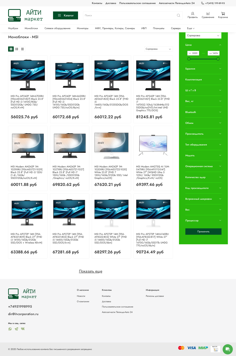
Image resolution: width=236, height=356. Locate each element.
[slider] (188, 58)
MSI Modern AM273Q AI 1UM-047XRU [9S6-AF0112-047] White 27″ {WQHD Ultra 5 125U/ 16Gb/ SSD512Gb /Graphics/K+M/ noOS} (152, 172)
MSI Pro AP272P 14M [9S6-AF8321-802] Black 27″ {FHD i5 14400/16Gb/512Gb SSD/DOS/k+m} (68, 238)
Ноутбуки (13, 28)
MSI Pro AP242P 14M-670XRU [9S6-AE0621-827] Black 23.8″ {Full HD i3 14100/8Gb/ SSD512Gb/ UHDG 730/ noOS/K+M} (27, 101)
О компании (83, 301)
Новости (81, 296)
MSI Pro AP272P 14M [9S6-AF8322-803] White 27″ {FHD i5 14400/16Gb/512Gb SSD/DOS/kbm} (110, 238)
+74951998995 (20, 306)
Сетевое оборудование (57, 28)
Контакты (97, 3)
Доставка (110, 3)
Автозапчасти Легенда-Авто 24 (177, 3)
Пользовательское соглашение (137, 3)
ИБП (144, 28)
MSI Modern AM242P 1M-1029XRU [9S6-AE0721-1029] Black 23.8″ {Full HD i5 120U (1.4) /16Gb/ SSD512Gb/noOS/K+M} (27, 172)
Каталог (65, 15)
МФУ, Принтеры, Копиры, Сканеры (115, 28)
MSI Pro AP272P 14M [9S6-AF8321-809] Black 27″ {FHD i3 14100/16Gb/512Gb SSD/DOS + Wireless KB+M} (26, 238)
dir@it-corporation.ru (23, 314)
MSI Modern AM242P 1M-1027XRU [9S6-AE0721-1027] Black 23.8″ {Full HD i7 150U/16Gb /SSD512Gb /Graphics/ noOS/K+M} (68, 172)
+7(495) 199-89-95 (213, 3)
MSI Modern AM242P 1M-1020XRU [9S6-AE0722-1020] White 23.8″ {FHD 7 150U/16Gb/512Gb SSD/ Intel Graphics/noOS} (111, 172)
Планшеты (158, 28)
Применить (203, 231)
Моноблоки (31, 28)
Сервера (176, 28)
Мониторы (82, 28)
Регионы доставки (155, 296)
